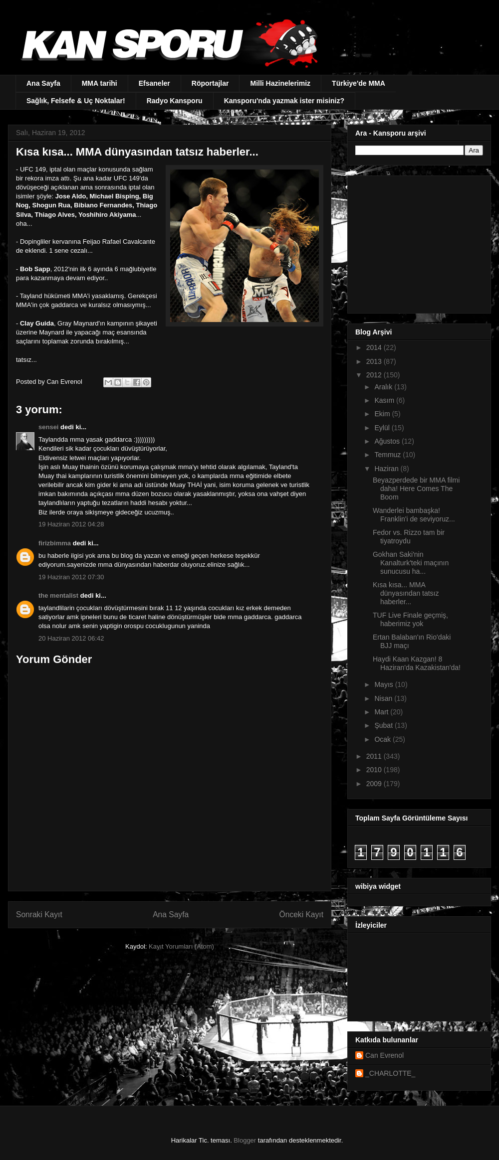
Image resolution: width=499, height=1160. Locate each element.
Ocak (383, 739)
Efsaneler (154, 83)
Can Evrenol (384, 1055)
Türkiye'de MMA (358, 83)
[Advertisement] (417, 241)
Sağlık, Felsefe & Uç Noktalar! (75, 101)
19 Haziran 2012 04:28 (71, 524)
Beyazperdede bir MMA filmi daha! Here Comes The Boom (416, 488)
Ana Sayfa (43, 83)
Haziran (387, 469)
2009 (375, 784)
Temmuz (388, 455)
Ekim (383, 414)
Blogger (245, 1140)
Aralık (384, 387)
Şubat (384, 725)
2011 (375, 756)
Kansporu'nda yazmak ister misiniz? (284, 101)
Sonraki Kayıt (39, 914)
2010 (375, 770)
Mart (382, 712)
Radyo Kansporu (175, 101)
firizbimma (54, 543)
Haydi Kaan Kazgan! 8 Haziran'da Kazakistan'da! (417, 663)
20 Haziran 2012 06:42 (71, 638)
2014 (375, 347)
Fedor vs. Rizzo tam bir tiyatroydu (409, 536)
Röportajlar (210, 83)
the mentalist (58, 595)
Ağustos (387, 441)
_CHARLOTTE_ (390, 1073)
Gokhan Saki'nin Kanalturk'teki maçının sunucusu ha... (411, 562)
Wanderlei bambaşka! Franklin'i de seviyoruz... (414, 514)
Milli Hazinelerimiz (280, 83)
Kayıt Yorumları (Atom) (181, 946)
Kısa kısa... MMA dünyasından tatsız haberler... (406, 593)
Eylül (382, 428)
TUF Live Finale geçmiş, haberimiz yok (410, 619)
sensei (48, 427)
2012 (375, 375)
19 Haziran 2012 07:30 (71, 577)
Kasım (385, 400)
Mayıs (384, 684)
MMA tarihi (99, 83)
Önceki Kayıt (301, 914)
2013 (375, 361)
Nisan (384, 698)
